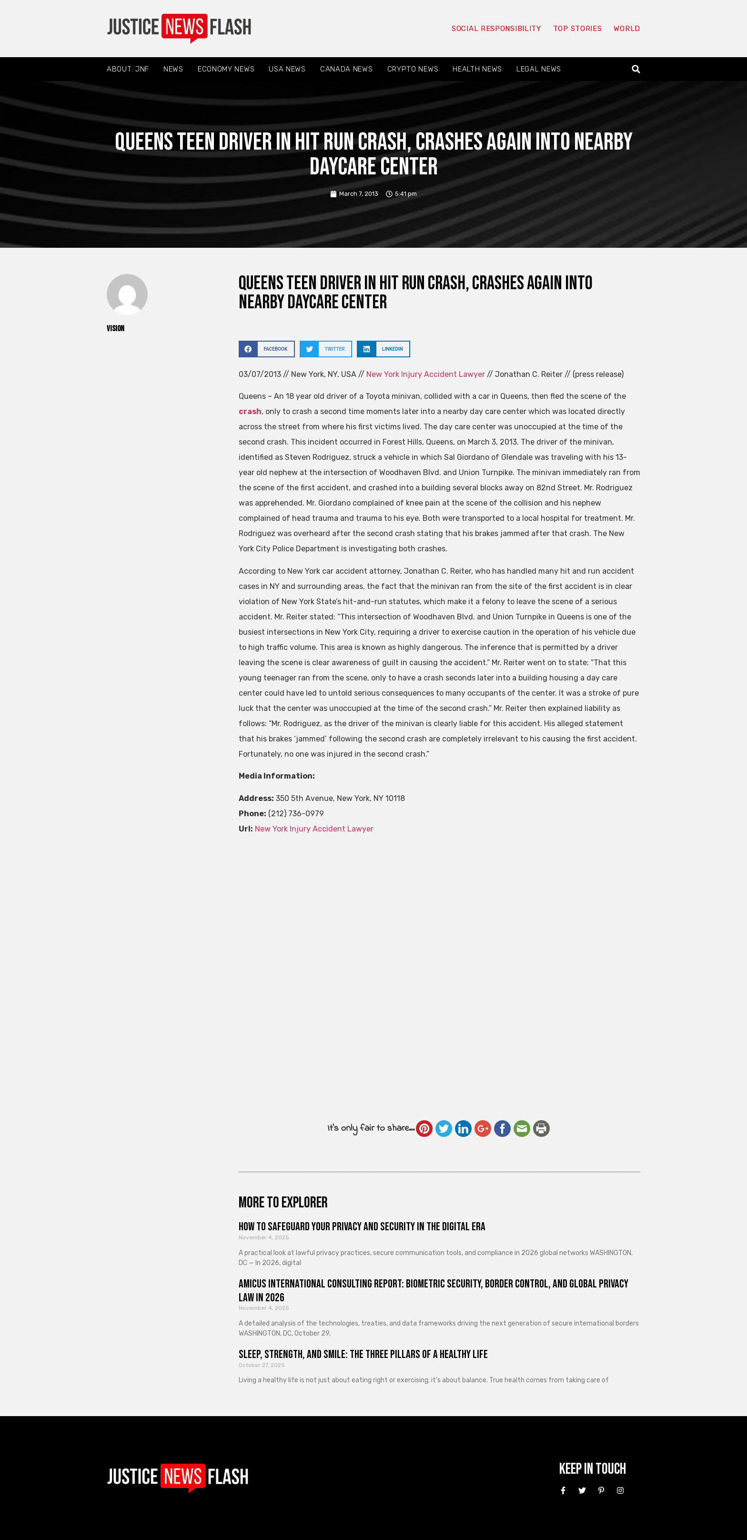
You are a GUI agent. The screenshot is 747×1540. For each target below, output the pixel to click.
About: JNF (128, 69)
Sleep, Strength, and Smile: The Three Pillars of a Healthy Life (363, 1354)
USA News (287, 69)
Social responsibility (496, 28)
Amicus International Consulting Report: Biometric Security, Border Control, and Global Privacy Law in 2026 (433, 1291)
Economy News (226, 69)
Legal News (538, 69)
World (627, 28)
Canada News (346, 69)
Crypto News (413, 69)
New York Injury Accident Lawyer (426, 374)
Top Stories (577, 28)
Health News (477, 69)
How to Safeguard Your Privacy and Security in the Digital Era (362, 1227)
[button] (636, 69)
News (173, 69)
